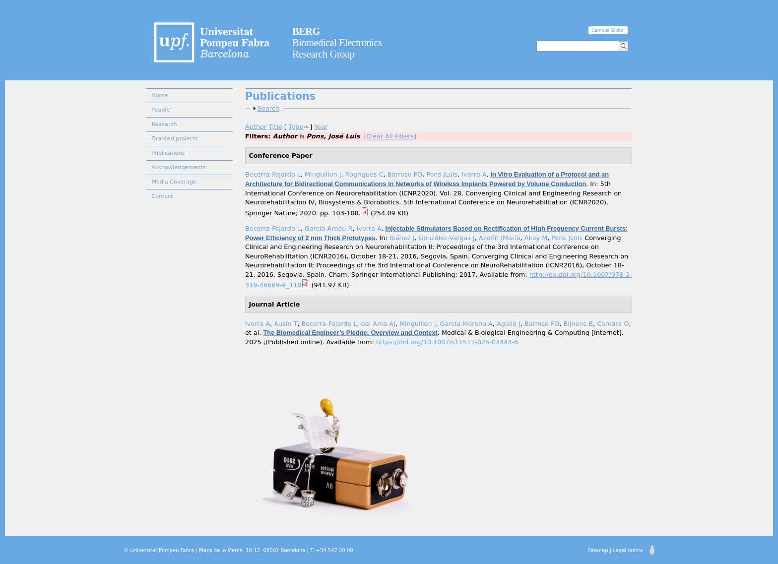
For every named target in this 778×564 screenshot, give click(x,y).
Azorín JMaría (499, 238)
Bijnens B (578, 323)
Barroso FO (405, 174)
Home (159, 95)
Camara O (613, 323)
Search (268, 108)
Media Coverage (173, 182)
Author (255, 126)
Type (296, 126)
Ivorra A (473, 174)
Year (320, 126)
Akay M (535, 238)
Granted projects (174, 138)
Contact (162, 196)
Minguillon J (323, 174)
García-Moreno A (466, 323)
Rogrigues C (364, 174)
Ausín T (285, 323)
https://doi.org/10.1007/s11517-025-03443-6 (447, 342)
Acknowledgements (178, 167)
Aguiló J (508, 323)
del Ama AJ (378, 323)
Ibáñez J (401, 238)
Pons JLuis (441, 174)
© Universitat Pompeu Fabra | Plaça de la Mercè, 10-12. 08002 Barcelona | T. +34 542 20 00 (238, 550)
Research (164, 124)
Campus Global (608, 30)
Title (275, 126)
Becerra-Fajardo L (273, 174)
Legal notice (628, 550)
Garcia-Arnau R (328, 228)
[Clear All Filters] (390, 136)
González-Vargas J (446, 238)
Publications (168, 153)
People (160, 110)
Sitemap (597, 550)
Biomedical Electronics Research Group (337, 43)
